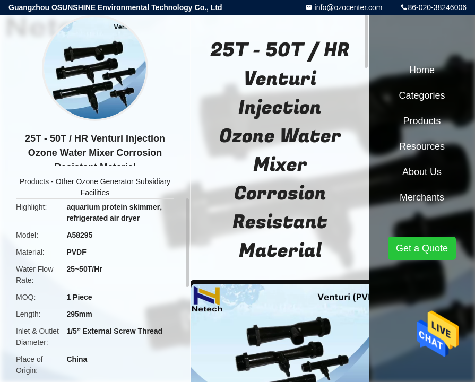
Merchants (422, 197)
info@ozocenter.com (348, 7)
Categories (422, 95)
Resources (422, 146)
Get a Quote (422, 248)
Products (34, 181)
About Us (422, 172)
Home (422, 70)
